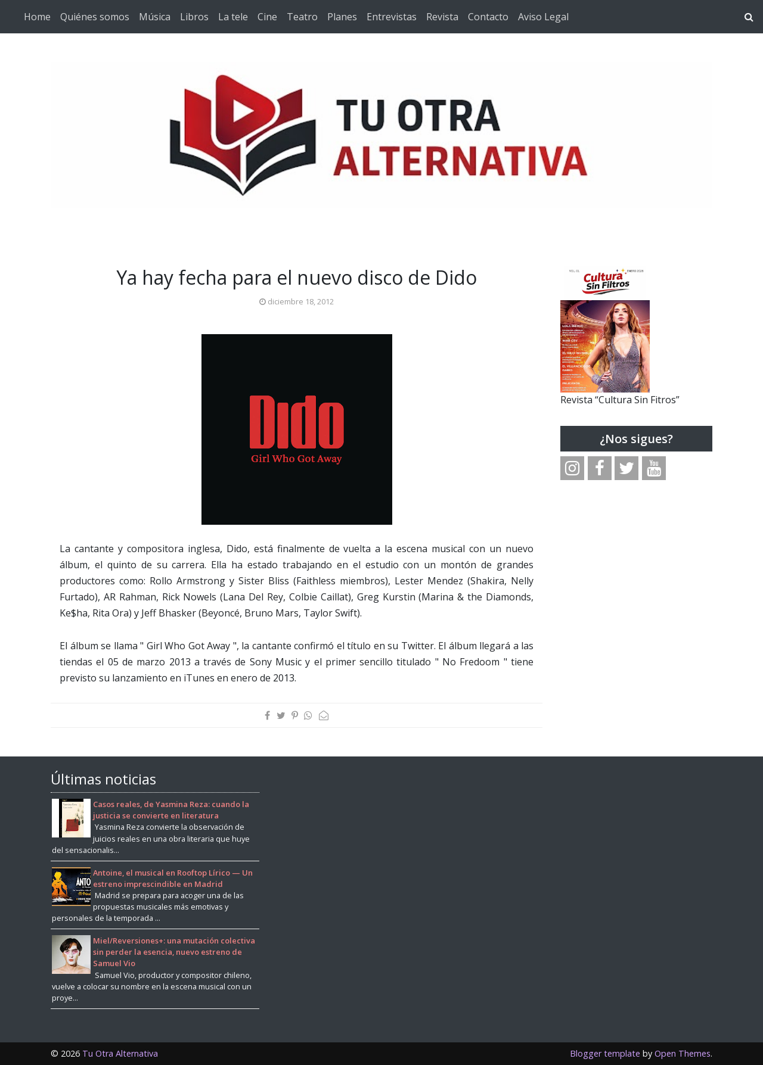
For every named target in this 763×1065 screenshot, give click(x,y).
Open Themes (683, 1053)
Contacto (488, 16)
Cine (267, 16)
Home (37, 16)
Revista (442, 16)
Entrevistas (392, 16)
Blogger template (605, 1053)
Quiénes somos (94, 16)
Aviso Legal (543, 16)
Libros (194, 16)
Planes (342, 16)
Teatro (302, 16)
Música (154, 16)
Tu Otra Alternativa (120, 1053)
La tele (233, 16)
